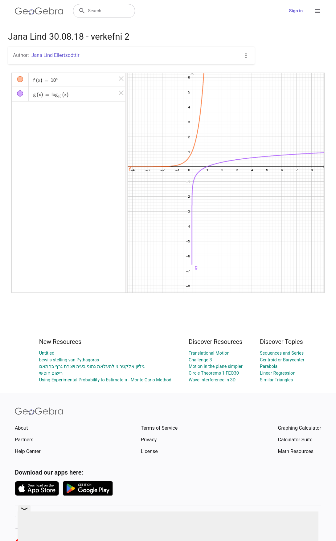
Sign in (296, 11)
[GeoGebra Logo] (39, 11)
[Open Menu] (317, 11)
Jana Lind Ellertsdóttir (55, 55)
